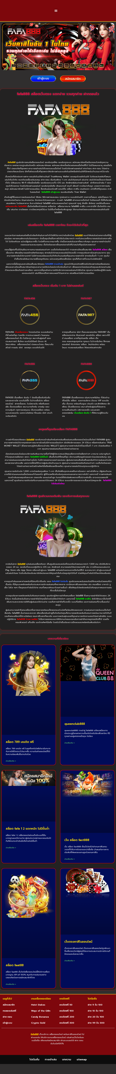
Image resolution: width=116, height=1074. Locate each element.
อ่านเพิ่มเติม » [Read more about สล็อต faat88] (11, 991)
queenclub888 (74, 731)
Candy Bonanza (40, 1023)
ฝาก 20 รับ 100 (96, 1023)
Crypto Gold (38, 1029)
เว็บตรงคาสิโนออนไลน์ (78, 948)
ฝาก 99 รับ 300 (96, 1029)
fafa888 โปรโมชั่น (60, 588)
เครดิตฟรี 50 (65, 1011)
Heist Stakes (38, 1011)
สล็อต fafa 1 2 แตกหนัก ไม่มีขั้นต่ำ (27, 835)
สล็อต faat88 (15, 972)
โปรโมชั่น (34, 1069)
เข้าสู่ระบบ (7, 1029)
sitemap (82, 1069)
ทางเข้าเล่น (51, 1069)
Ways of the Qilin (40, 1017)
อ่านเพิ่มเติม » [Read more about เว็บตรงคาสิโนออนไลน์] (69, 967)
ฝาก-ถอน (7, 1023)
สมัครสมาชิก (9, 1011)
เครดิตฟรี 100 (66, 1017)
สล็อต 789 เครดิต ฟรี (20, 748)
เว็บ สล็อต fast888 (76, 847)
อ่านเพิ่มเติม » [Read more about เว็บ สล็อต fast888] (69, 866)
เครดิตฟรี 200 (66, 1023)
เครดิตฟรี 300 (66, 1029)
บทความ (66, 1069)
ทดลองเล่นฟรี (9, 1017)
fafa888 (12, 169)
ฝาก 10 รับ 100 (95, 1017)
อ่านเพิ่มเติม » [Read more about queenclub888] (69, 750)
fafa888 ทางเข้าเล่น (54, 270)
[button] (56, 14)
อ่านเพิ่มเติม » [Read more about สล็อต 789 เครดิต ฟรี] (11, 768)
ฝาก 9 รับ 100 (95, 1011)
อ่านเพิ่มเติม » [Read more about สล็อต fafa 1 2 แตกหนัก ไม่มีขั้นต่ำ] (11, 854)
